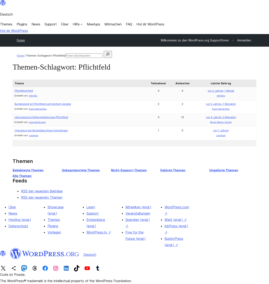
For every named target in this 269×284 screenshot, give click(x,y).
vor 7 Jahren (221, 130)
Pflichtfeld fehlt (24, 90)
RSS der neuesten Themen (41, 197)
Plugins (52, 226)
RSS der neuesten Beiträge (42, 191)
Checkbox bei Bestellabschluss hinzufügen (41, 130)
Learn (90, 207)
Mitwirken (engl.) (138, 207)
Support (92, 213)
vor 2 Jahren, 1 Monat (221, 90)
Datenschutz (18, 226)
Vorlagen (54, 232)
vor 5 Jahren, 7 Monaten (221, 104)
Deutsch (89, 254)
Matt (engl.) (176, 220)
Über (12, 207)
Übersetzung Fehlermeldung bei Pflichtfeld (41, 117)
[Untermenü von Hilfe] (78, 24)
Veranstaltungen (137, 213)
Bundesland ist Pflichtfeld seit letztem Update (43, 104)
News (12, 213)
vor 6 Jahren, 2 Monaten (221, 117)
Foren (21, 40)
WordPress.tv (98, 232)
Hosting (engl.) (19, 220)
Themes (53, 220)
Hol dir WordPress (14, 31)
